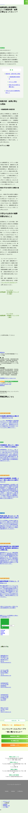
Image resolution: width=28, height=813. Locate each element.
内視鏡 (2, 631)
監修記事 (2, 381)
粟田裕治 (2, 352)
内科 (2, 634)
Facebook (6, 790)
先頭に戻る (14, 720)
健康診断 (7, 381)
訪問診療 (3, 630)
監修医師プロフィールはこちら (8, 378)
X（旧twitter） (20, 790)
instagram (13, 790)
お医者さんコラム (13, 381)
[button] (2, 627)
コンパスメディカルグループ (9, 282)
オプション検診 (13, 81)
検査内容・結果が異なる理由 (13, 73)
